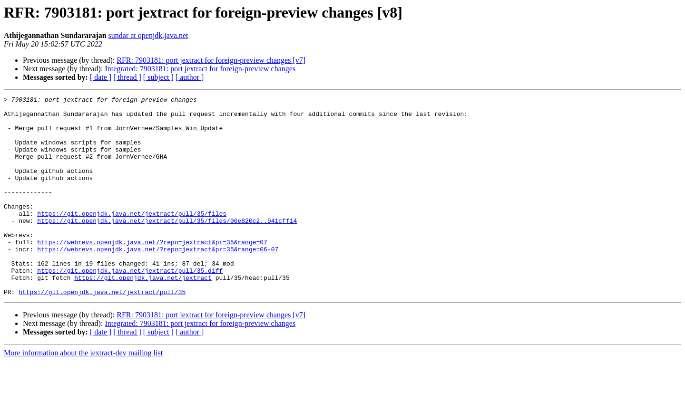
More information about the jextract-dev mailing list (83, 393)
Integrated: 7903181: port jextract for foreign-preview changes (200, 69)
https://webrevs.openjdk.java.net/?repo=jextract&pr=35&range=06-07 (157, 280)
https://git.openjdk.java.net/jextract (143, 314)
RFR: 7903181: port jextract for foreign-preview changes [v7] (211, 60)
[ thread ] (127, 77)
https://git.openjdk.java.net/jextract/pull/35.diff (130, 306)
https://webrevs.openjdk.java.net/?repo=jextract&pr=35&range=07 (152, 271)
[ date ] (100, 77)
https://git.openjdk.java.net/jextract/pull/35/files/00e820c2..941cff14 (167, 246)
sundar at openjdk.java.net (148, 35)
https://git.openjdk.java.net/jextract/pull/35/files (131, 237)
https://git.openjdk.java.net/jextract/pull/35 (102, 331)
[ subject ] (158, 77)
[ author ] (190, 77)
